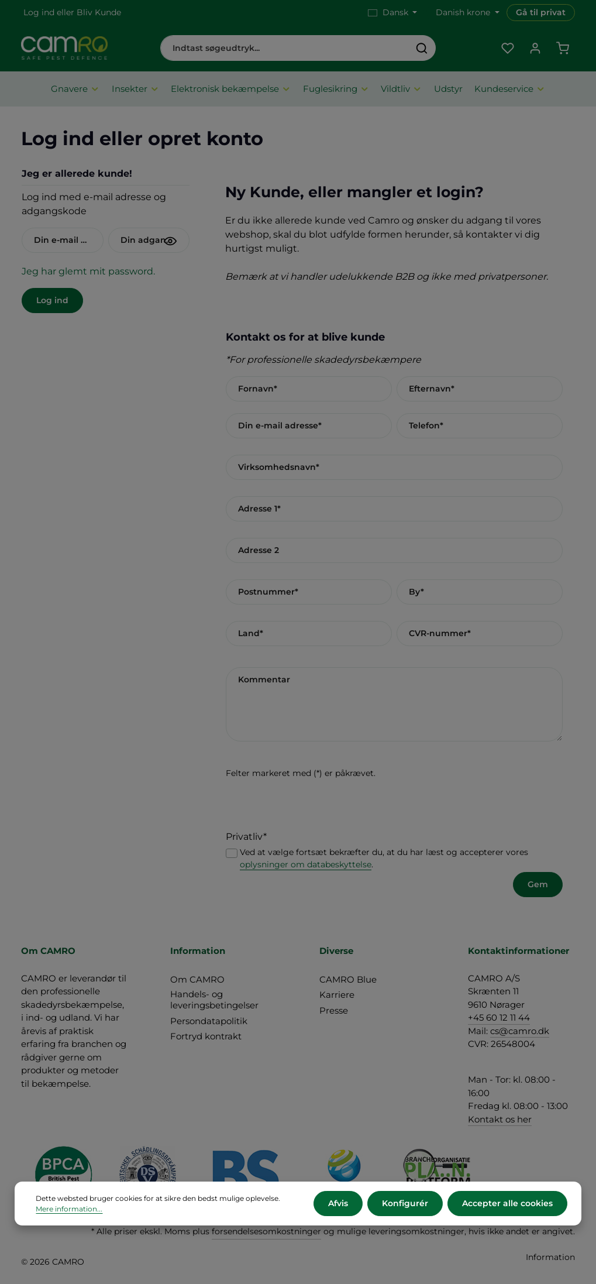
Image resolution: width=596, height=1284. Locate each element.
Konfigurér (405, 1203)
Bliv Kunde (99, 12)
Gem (538, 884)
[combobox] (284, 48)
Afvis (338, 1203)
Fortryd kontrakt (206, 1036)
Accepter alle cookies (507, 1203)
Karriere (336, 994)
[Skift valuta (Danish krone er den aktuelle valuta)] (466, 12)
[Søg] (422, 48)
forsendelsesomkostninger (266, 1231)
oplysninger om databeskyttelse (305, 864)
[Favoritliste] (507, 48)
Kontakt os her (500, 1119)
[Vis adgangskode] (170, 241)
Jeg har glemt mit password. (88, 271)
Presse (333, 1010)
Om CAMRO (197, 979)
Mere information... (69, 1208)
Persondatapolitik (208, 1020)
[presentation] (315, 807)
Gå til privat (541, 12)
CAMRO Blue (348, 979)
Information (550, 1257)
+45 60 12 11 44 (499, 1017)
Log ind (38, 12)
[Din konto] (534, 48)
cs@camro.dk (519, 1030)
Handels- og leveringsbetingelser (214, 999)
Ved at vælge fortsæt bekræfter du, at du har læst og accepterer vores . (384, 858)
